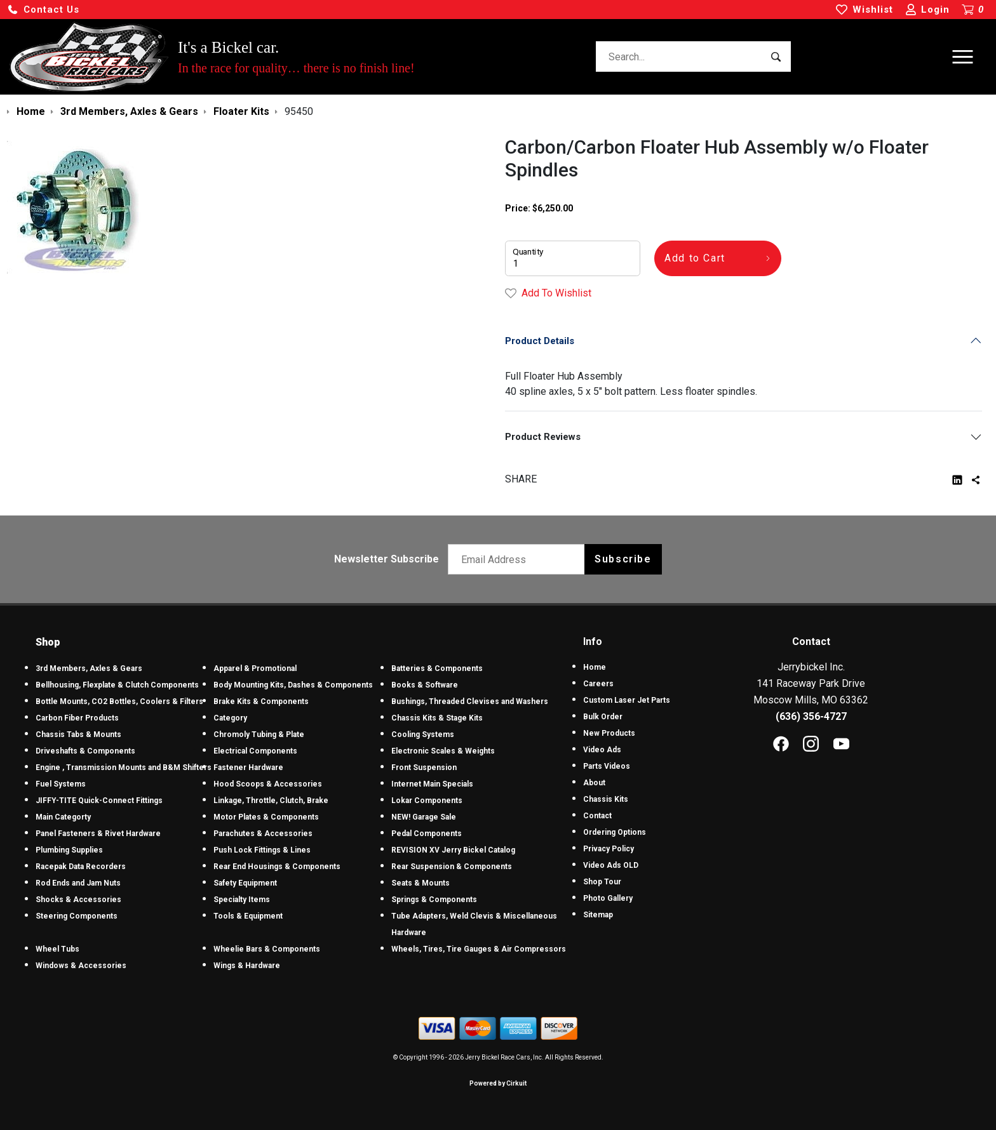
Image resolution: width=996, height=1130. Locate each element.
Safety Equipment (245, 883)
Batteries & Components (437, 668)
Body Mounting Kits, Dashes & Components (293, 685)
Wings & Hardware (246, 965)
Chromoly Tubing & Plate (258, 734)
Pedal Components (426, 833)
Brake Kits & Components (261, 701)
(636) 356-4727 (811, 716)
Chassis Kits (605, 799)
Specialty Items (241, 899)
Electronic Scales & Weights (443, 751)
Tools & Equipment (248, 916)
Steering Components (77, 916)
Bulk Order (602, 716)
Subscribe (623, 559)
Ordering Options (614, 832)
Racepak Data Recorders (81, 866)
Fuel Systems (61, 784)
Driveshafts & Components (85, 751)
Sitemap (598, 914)
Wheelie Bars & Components (266, 949)
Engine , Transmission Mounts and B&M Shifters (124, 767)
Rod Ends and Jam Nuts (78, 883)
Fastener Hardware (248, 767)
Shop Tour (602, 881)
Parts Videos (606, 766)
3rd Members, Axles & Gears (89, 668)
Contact (597, 815)
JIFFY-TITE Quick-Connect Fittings (99, 800)
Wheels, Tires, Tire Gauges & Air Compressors (478, 949)
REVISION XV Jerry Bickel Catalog (453, 850)
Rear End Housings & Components (276, 866)
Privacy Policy (608, 848)
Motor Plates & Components (266, 817)
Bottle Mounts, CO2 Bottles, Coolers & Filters (119, 701)
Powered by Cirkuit (498, 1083)
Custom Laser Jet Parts (626, 700)
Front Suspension (424, 767)
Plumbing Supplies (69, 850)
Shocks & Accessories (78, 899)
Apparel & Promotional (255, 668)
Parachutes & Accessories (263, 833)
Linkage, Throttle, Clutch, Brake (270, 800)
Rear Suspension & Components (451, 866)
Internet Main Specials (432, 784)
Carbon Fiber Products (77, 718)
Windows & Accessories (81, 965)
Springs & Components (434, 899)
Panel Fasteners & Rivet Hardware (98, 833)
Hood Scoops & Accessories (267, 784)
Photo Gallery (608, 898)
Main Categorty (63, 817)
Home (594, 667)
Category (230, 718)
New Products (609, 733)
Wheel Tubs (57, 949)
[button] (43, 10)
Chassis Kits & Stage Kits (437, 718)
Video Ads (602, 749)
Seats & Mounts (420, 883)
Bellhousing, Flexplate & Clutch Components (117, 685)
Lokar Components (426, 800)
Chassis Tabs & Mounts (78, 734)
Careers (598, 683)
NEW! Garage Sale (423, 817)
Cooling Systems (422, 734)
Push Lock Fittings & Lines (262, 850)
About (594, 782)
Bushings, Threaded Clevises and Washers (469, 701)
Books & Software (424, 685)
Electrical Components (255, 751)
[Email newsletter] (519, 559)
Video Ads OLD (610, 865)
